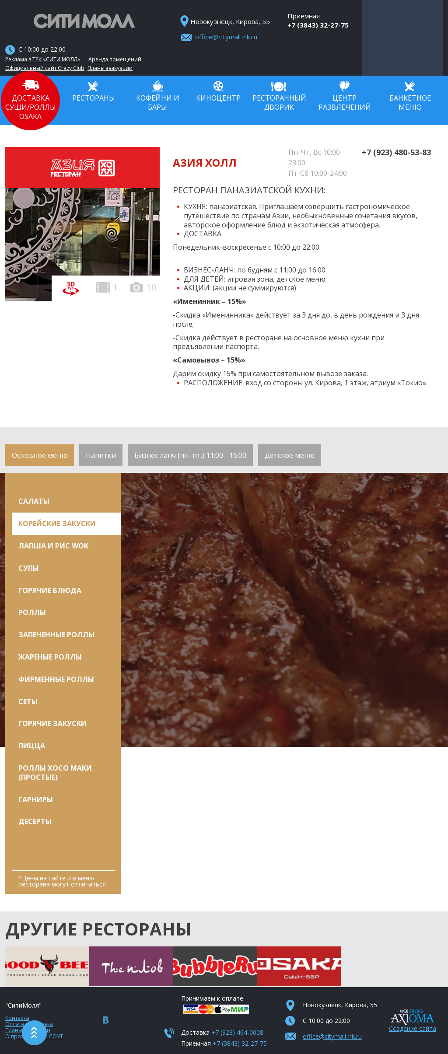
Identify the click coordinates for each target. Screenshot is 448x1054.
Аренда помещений (114, 59)
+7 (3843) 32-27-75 (318, 25)
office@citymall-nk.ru (226, 36)
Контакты (17, 1018)
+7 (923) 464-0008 (237, 1032)
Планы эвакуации (110, 68)
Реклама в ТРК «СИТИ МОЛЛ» (42, 59)
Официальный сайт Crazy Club (44, 68)
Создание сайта (412, 1028)
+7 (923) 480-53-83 (396, 152)
